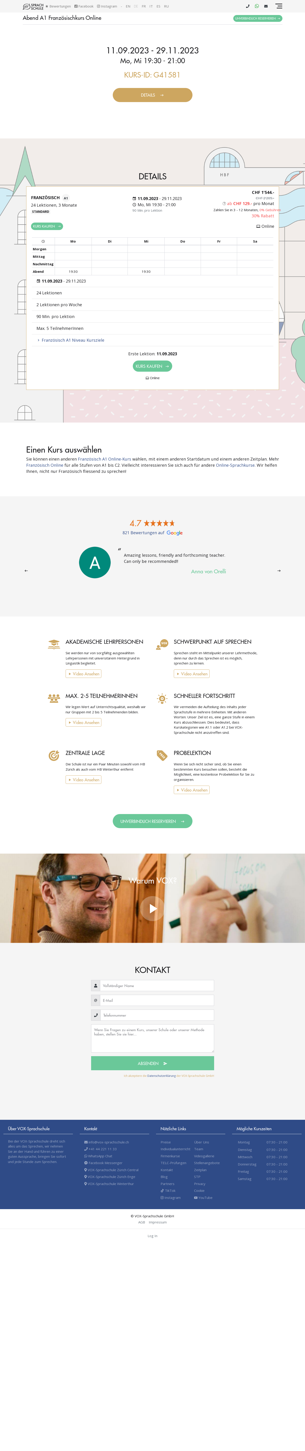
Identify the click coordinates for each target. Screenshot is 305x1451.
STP (197, 1176)
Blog (164, 1176)
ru (166, 6)
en (128, 6)
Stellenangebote (207, 1162)
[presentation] (26, 570)
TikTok (168, 1190)
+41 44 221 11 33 (100, 1149)
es (158, 6)
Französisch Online (44, 465)
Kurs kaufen (47, 226)
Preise (166, 1142)
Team (198, 1149)
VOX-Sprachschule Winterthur (109, 1183)
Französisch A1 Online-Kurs (104, 459)
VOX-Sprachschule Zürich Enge (109, 1176)
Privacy (199, 1183)
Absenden (152, 1063)
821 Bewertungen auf (153, 532)
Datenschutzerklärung (161, 1076)
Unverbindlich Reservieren (257, 18)
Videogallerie (204, 1156)
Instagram (107, 6)
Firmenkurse (170, 1156)
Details (152, 95)
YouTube (203, 1197)
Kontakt (167, 1170)
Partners (167, 1183)
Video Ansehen (78, 674)
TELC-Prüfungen (173, 1162)
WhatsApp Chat (98, 1156)
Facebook (83, 6)
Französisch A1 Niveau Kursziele (70, 340)
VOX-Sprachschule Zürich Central (111, 1170)
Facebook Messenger (103, 1162)
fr (144, 6)
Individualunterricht (175, 1149)
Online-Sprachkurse (235, 465)
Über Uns (201, 1142)
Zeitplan (200, 1170)
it (151, 6)
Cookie (199, 1190)
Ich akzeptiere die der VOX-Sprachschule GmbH (169, 1076)
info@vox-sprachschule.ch (106, 1142)
